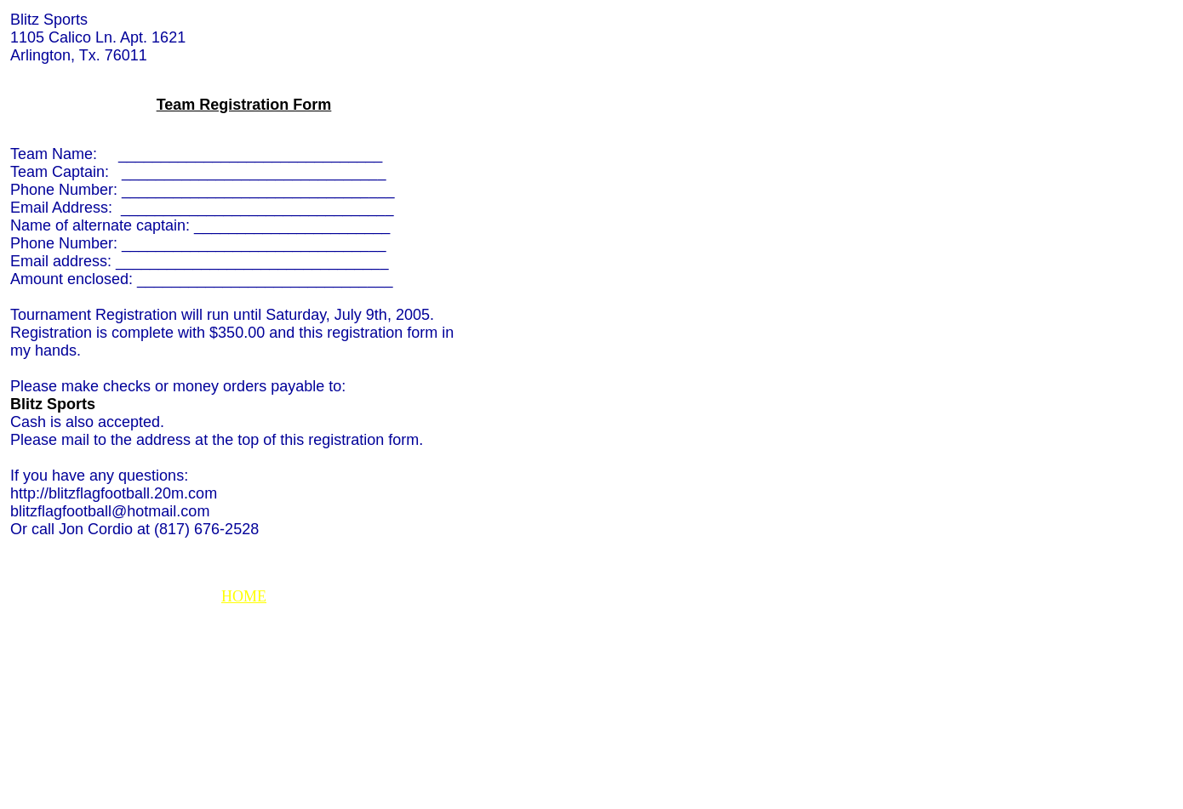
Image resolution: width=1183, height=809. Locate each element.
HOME (243, 596)
